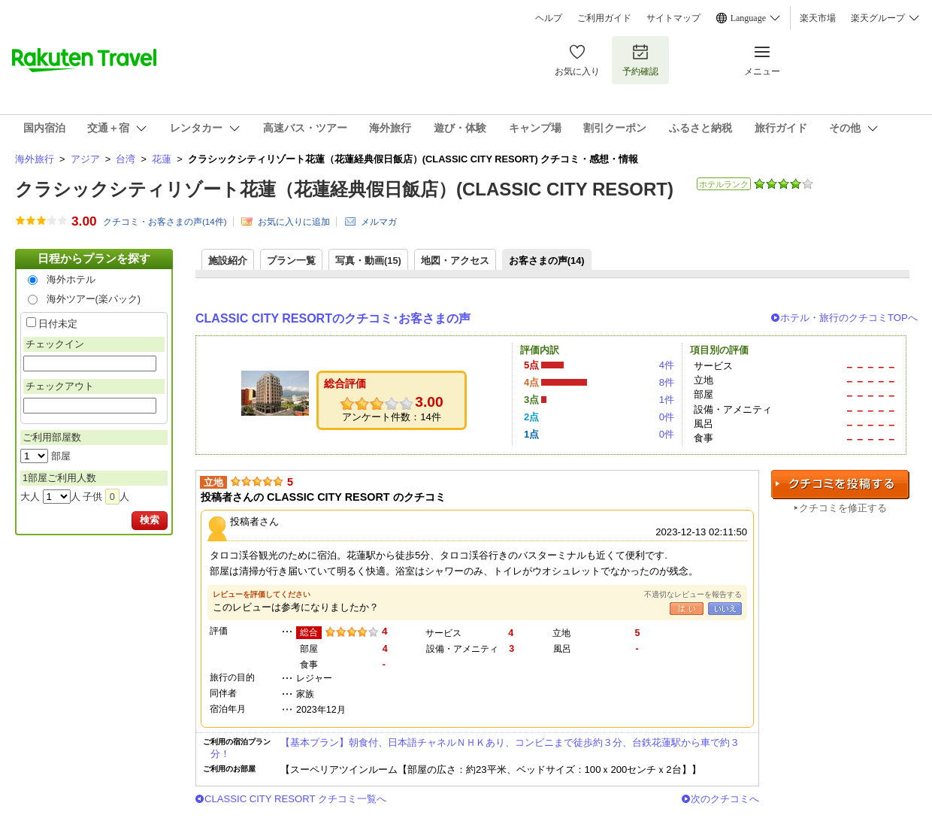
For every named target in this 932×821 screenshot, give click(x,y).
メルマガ (379, 221)
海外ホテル (71, 279)
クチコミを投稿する (840, 484)
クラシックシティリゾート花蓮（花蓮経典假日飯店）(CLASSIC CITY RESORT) (344, 189)
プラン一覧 (291, 260)
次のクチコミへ (725, 798)
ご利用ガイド (604, 18)
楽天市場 (818, 18)
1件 (666, 399)
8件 (666, 382)
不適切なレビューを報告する (693, 594)
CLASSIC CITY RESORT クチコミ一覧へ (295, 798)
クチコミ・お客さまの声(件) (165, 222)
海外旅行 (34, 159)
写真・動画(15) (368, 260)
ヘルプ (548, 18)
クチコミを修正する (843, 508)
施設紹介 (227, 260)
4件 (666, 365)
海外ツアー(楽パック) (94, 298)
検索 (149, 520)
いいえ (725, 608)
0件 (666, 417)
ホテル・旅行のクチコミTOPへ (849, 317)
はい (687, 608)
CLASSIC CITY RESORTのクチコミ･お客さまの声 (333, 318)
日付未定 (57, 323)
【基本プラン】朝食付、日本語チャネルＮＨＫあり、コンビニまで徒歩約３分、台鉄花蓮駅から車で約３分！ (475, 748)
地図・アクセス (455, 260)
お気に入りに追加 (294, 221)
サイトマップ (673, 18)
